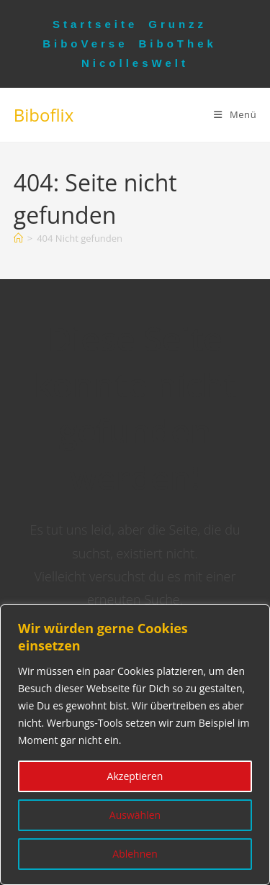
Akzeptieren (135, 776)
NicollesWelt (135, 63)
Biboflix (43, 115)
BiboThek (178, 43)
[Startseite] (18, 238)
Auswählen (135, 815)
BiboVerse (84, 43)
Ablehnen (134, 854)
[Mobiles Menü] (235, 114)
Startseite (95, 24)
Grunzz (177, 24)
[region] (135, 744)
